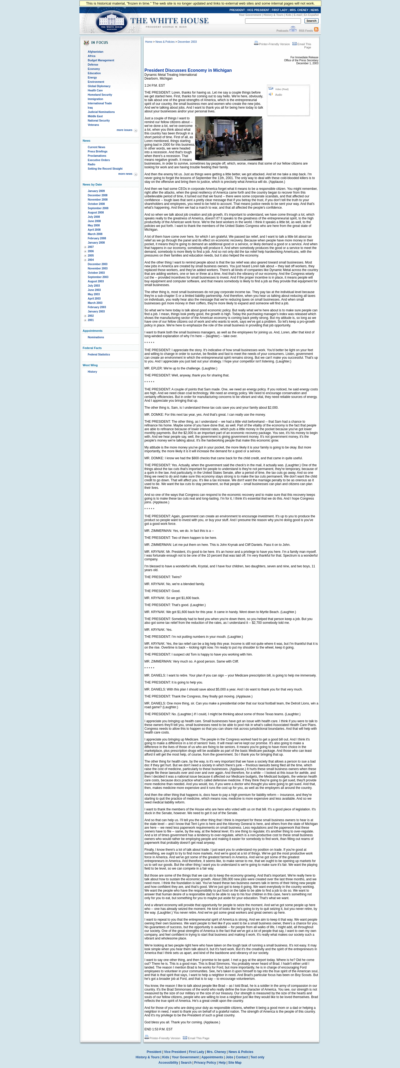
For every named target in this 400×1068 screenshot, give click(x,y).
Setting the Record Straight (105, 168)
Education (94, 73)
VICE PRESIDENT (258, 10)
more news (125, 173)
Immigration (95, 99)
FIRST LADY (280, 10)
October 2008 (96, 203)
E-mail (298, 14)
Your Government (250, 14)
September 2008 (98, 208)
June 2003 (94, 290)
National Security (99, 120)
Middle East (95, 116)
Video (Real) (282, 89)
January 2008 (96, 242)
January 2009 (96, 191)
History (92, 371)
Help (222, 1063)
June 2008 (94, 221)
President (154, 1052)
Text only (257, 1057)
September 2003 (98, 277)
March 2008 (95, 234)
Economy (94, 68)
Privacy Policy (205, 1063)
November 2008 (98, 199)
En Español (311, 14)
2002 (91, 315)
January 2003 (96, 311)
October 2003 (96, 272)
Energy (92, 77)
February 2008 (97, 238)
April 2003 (94, 298)
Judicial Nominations (101, 112)
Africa (91, 56)
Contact (242, 1057)
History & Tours (273, 14)
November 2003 (98, 268)
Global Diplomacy (99, 86)
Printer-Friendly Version (272, 44)
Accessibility (168, 1063)
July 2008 (94, 216)
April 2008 (94, 229)
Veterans (93, 124)
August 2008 (96, 212)
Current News (96, 147)
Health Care (95, 90)
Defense (93, 64)
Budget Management (101, 60)
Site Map (234, 1063)
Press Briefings (97, 151)
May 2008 (94, 225)
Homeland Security (100, 94)
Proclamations (97, 155)
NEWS (315, 10)
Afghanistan (95, 51)
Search (186, 1063)
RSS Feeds (306, 30)
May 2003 (94, 294)
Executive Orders (99, 160)
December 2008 (97, 195)
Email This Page (196, 1038)
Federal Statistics (99, 354)
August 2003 (96, 281)
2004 (91, 259)
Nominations (96, 337)
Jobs (229, 1057)
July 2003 (94, 285)
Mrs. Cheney (216, 1052)
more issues (124, 130)
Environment (96, 81)
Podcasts (282, 30)
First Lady (196, 1052)
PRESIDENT (237, 10)
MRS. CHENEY (299, 10)
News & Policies (165, 41)
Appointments (212, 1057)
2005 (91, 255)
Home (148, 41)
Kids (289, 14)
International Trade (100, 103)
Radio (91, 164)
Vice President (175, 1052)
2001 (91, 320)
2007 (91, 246)
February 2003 (97, 307)
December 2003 (97, 264)
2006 (91, 251)
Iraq (90, 107)
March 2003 (95, 302)
